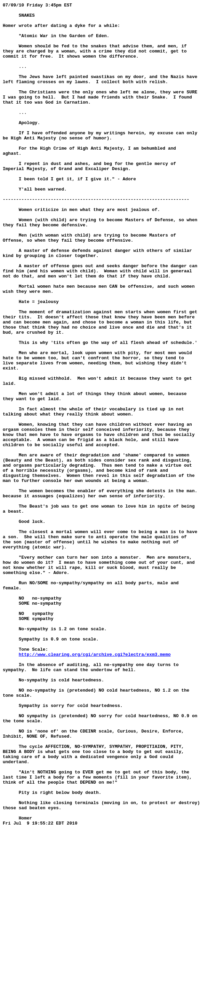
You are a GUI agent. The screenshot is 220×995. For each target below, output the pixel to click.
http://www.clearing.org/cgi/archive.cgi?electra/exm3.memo (95, 785)
